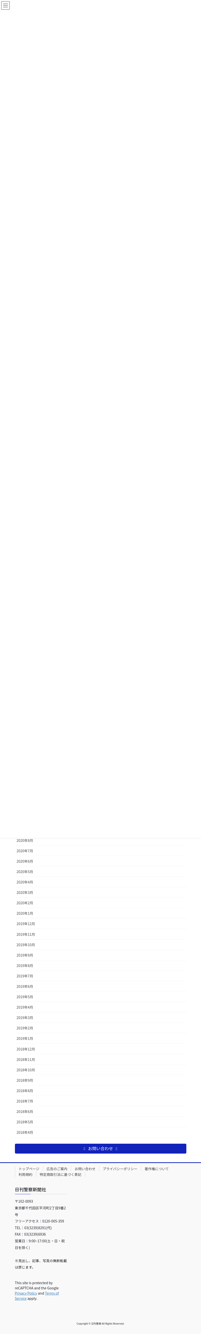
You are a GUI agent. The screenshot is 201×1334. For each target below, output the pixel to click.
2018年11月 (26, 1059)
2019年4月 (25, 1007)
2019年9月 (25, 955)
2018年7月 (25, 1101)
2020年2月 (25, 902)
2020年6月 (25, 861)
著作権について (157, 1168)
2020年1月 (25, 913)
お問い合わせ (85, 1168)
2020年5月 (25, 871)
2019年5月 (25, 996)
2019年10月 (26, 944)
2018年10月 (26, 1069)
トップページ (29, 1168)
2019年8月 (25, 965)
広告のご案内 (56, 1168)
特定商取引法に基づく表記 (60, 1174)
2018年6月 (25, 1111)
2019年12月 (26, 923)
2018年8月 (25, 1090)
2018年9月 (25, 1080)
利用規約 (26, 1174)
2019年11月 (26, 934)
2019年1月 (25, 1038)
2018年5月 (25, 1121)
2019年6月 (25, 986)
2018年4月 (25, 1132)
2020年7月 (25, 850)
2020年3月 (25, 892)
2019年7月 (25, 975)
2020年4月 (25, 882)
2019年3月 (25, 1017)
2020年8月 (25, 840)
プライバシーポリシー (120, 1168)
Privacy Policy (26, 1293)
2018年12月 (26, 1049)
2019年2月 (25, 1027)
